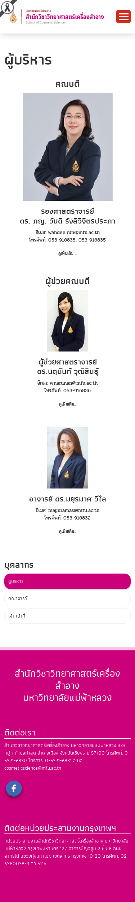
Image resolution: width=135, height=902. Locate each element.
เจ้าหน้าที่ (16, 616)
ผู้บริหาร (15, 581)
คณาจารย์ (17, 598)
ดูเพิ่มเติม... (67, 404)
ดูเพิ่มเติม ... (67, 253)
